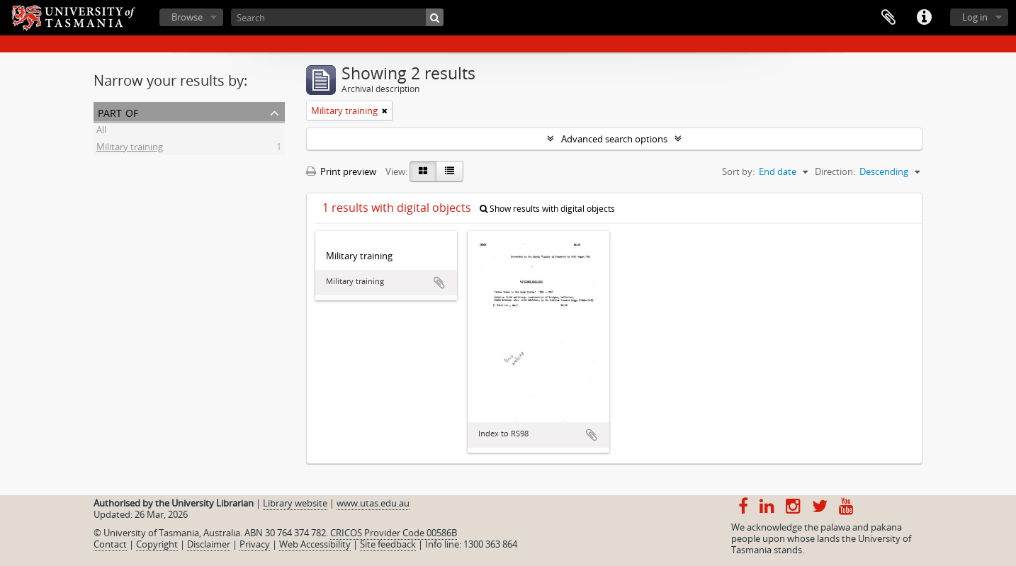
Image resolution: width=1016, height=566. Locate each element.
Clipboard (888, 17)
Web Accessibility (315, 544)
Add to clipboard (439, 283)
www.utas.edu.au (373, 503)
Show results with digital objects (547, 209)
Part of (118, 111)
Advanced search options (614, 138)
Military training (129, 148)
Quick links (924, 17)
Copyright (157, 544)
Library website (295, 503)
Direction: (835, 171)
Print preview (341, 171)
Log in (975, 17)
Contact (110, 544)
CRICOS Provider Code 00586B (393, 532)
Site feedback (388, 544)
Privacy (254, 544)
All (101, 131)
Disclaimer (208, 544)
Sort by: (738, 171)
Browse (187, 17)
